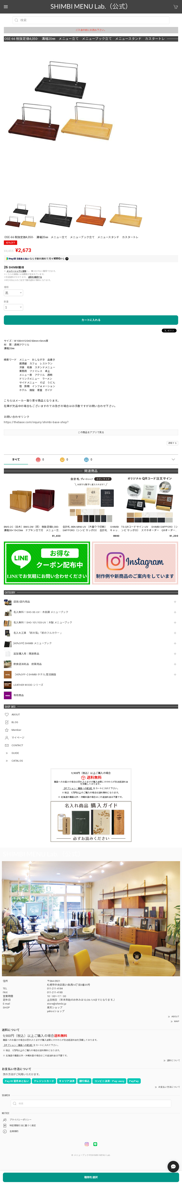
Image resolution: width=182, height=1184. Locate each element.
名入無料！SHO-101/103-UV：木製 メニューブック (42, 622)
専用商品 (18, 695)
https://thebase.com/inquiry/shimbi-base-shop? (36, 422)
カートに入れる (91, 320)
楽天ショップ (54, 1007)
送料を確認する (35, 277)
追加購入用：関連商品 (26, 653)
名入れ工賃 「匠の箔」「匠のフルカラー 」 (38, 632)
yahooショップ (56, 1011)
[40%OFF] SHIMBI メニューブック (32, 643)
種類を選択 (91, 1177)
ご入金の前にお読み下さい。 (91, 30)
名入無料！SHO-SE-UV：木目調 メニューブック (40, 612)
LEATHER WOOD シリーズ (28, 684)
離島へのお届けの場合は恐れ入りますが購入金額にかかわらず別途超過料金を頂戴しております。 (91, 783)
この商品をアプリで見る (91, 432)
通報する (172, 443)
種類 (6, 287)
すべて (16, 459)
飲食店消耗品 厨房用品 (27, 664)
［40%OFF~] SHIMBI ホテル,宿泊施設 (36, 674)
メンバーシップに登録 (16, 271)
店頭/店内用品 (21, 601)
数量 (6, 301)
